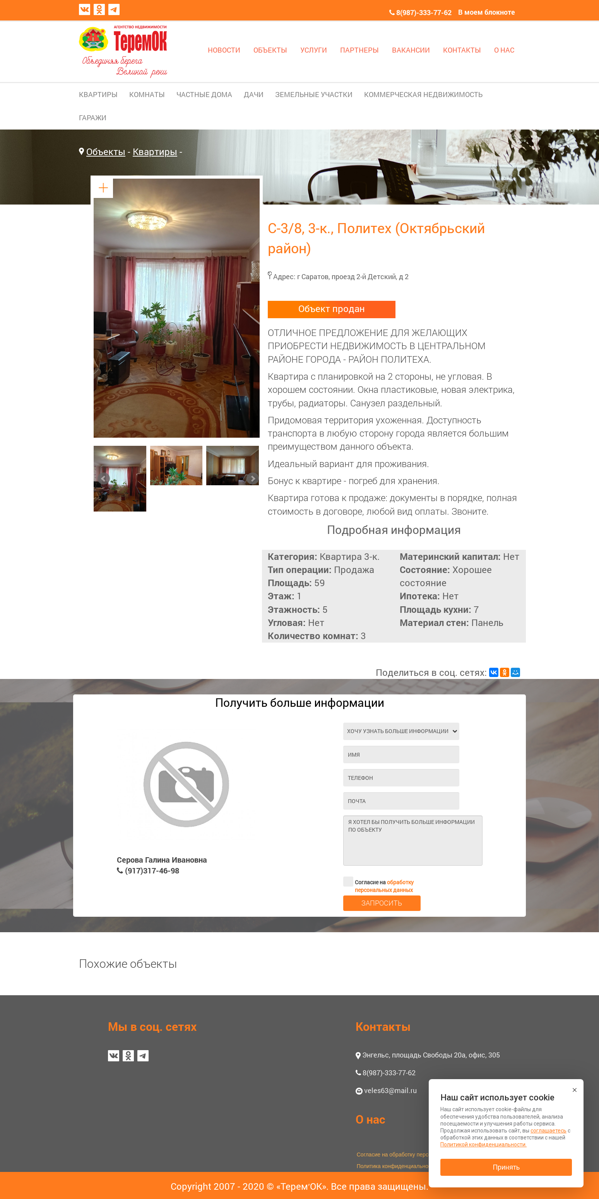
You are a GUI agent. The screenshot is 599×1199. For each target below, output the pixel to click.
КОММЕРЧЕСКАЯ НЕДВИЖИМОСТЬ (423, 94)
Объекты (105, 151)
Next (252, 478)
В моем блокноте (486, 12)
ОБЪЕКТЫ (270, 50)
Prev (104, 478)
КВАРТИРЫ (98, 94)
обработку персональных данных (384, 886)
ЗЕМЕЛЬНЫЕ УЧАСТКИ (314, 94)
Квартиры (155, 151)
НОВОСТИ (224, 50)
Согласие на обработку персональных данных (415, 1154)
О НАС (504, 50)
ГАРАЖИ (92, 117)
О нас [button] (370, 1119)
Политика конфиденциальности (397, 1166)
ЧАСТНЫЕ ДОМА (204, 94)
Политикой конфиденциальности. (483, 1144)
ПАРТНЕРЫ (359, 50)
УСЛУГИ (313, 50)
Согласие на (378, 882)
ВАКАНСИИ (411, 50)
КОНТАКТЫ (462, 50)
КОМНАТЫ (147, 94)
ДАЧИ (254, 94)
